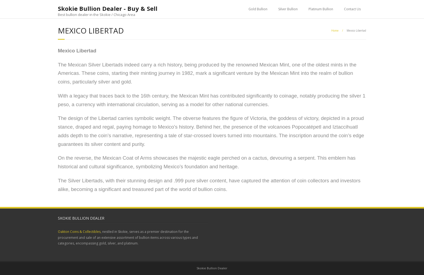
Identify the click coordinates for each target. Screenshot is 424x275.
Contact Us (352, 9)
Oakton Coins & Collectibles (79, 231)
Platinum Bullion (321, 9)
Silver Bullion (288, 9)
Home (335, 30)
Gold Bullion (258, 9)
